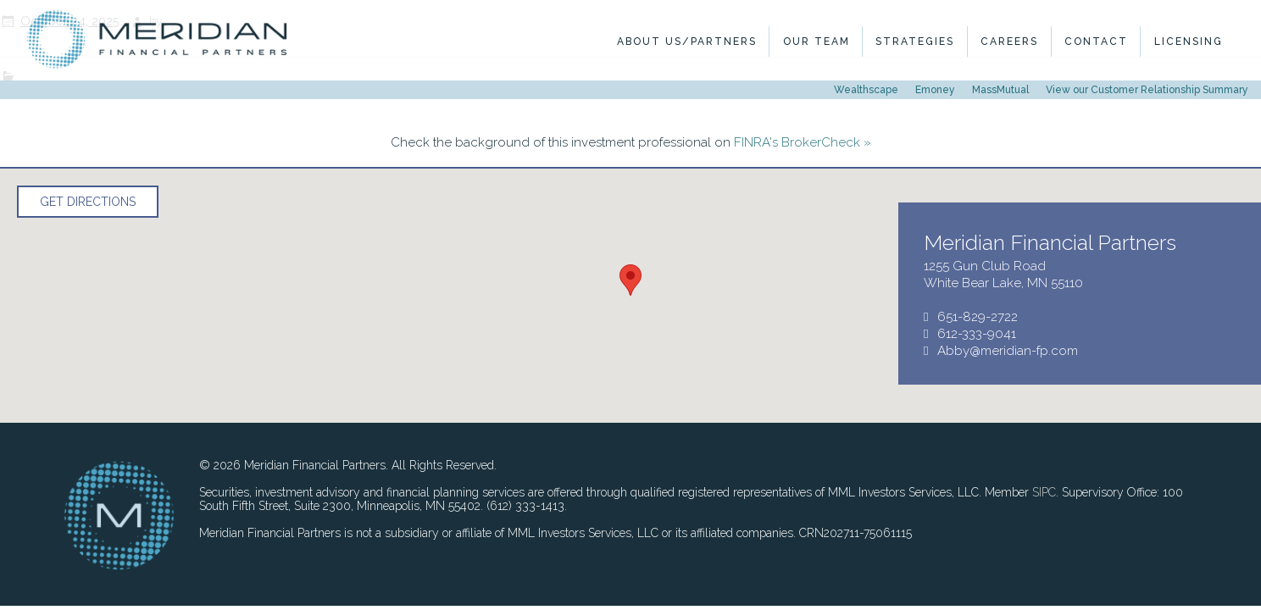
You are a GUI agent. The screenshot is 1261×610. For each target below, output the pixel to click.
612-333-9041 (976, 333)
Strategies (914, 41)
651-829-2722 (977, 316)
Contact (1096, 41)
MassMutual (1000, 90)
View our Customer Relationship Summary (1147, 90)
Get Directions (88, 201)
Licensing (1188, 41)
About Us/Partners (687, 41)
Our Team (816, 41)
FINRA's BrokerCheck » (802, 142)
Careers (1009, 41)
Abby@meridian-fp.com (1007, 350)
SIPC (1044, 492)
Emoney (935, 90)
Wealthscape (866, 90)
